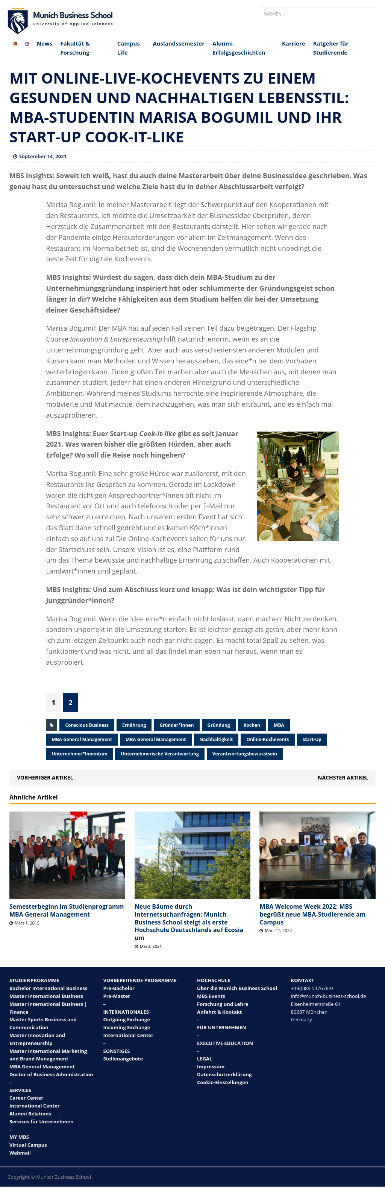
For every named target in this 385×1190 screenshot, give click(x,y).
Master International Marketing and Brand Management (48, 1055)
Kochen (252, 725)
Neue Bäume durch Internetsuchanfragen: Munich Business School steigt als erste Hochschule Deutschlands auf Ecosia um (189, 922)
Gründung (219, 725)
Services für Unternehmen (41, 1121)
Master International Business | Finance (48, 1008)
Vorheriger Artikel (45, 777)
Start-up (312, 739)
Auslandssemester (179, 43)
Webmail (20, 1152)
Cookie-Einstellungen (222, 1082)
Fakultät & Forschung (74, 48)
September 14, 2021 (43, 156)
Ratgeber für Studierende (331, 48)
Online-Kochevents (267, 739)
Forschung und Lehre (222, 1004)
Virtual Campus (28, 1144)
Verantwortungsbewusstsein (244, 754)
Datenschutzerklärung (224, 1074)
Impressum (210, 1066)
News (44, 43)
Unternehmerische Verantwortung (160, 754)
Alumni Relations (30, 1113)
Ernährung (134, 725)
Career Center (26, 1097)
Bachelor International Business (48, 988)
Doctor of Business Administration (51, 1074)
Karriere (293, 43)
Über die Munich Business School (237, 988)
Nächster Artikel (343, 777)
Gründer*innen (176, 725)
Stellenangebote (123, 1058)
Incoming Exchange (126, 1027)
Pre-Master (116, 996)
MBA (279, 725)
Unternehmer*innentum (79, 754)
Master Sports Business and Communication (43, 1023)
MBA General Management (82, 739)
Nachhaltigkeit (216, 739)
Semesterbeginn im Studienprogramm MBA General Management (66, 910)
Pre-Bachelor (119, 988)
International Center (34, 1105)
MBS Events (211, 996)
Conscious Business (87, 725)
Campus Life (128, 48)
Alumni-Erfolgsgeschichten (238, 48)
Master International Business (46, 996)
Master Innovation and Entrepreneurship (37, 1039)
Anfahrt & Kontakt (219, 1011)
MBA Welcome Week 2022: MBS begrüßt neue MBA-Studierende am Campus (312, 914)
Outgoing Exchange (126, 1019)
